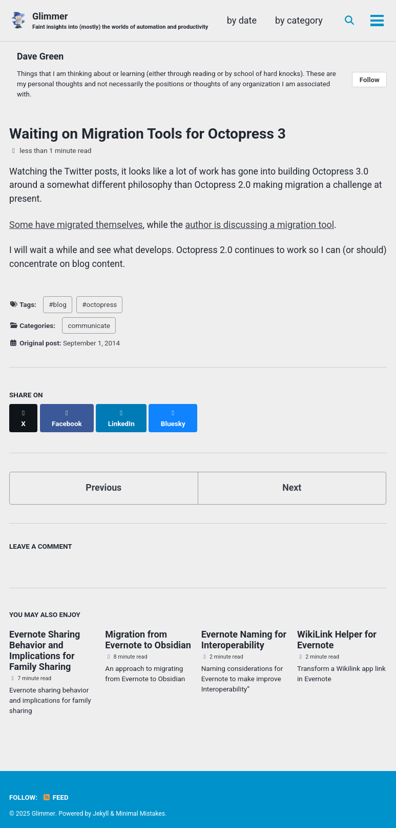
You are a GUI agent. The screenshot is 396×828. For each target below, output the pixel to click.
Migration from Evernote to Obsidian (148, 631)
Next (292, 478)
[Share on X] (23, 414)
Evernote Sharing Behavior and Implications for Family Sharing (44, 641)
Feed (56, 788)
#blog (57, 306)
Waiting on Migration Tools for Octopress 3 (147, 134)
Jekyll (101, 804)
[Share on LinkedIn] (122, 414)
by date (306, 20)
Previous (104, 478)
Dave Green (41, 56)
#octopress (99, 306)
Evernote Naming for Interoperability (243, 631)
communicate (89, 327)
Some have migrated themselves (76, 225)
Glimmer (121, 21)
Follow (369, 80)
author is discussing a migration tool (260, 225)
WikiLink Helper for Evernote (337, 631)
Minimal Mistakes (140, 804)
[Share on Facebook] (67, 414)
